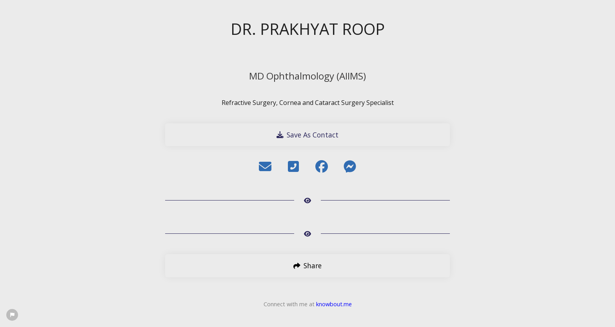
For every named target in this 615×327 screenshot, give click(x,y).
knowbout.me (334, 304)
